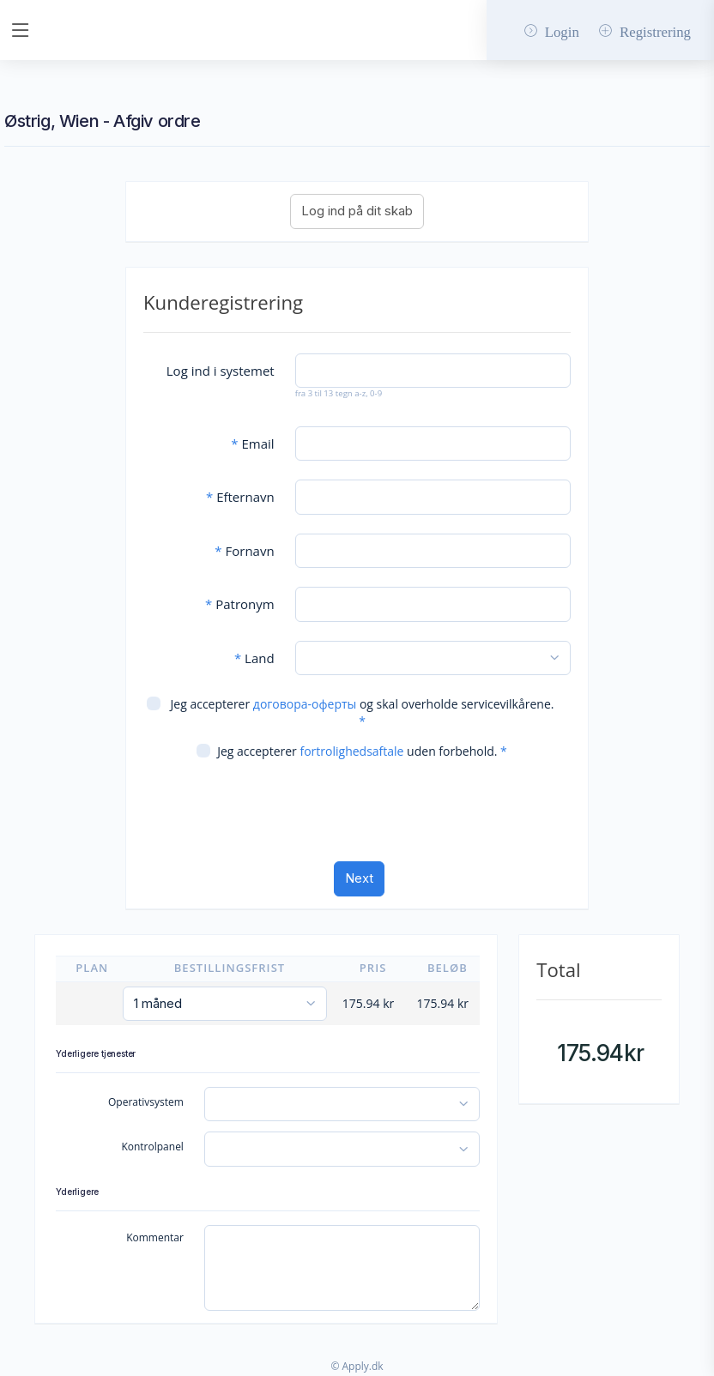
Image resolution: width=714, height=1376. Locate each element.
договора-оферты (304, 704)
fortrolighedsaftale (351, 751)
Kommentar (155, 1237)
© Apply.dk (356, 1366)
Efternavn (240, 496)
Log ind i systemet (220, 370)
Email (252, 443)
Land (254, 658)
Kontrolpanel (152, 1146)
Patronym (240, 604)
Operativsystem (146, 1102)
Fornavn (244, 550)
